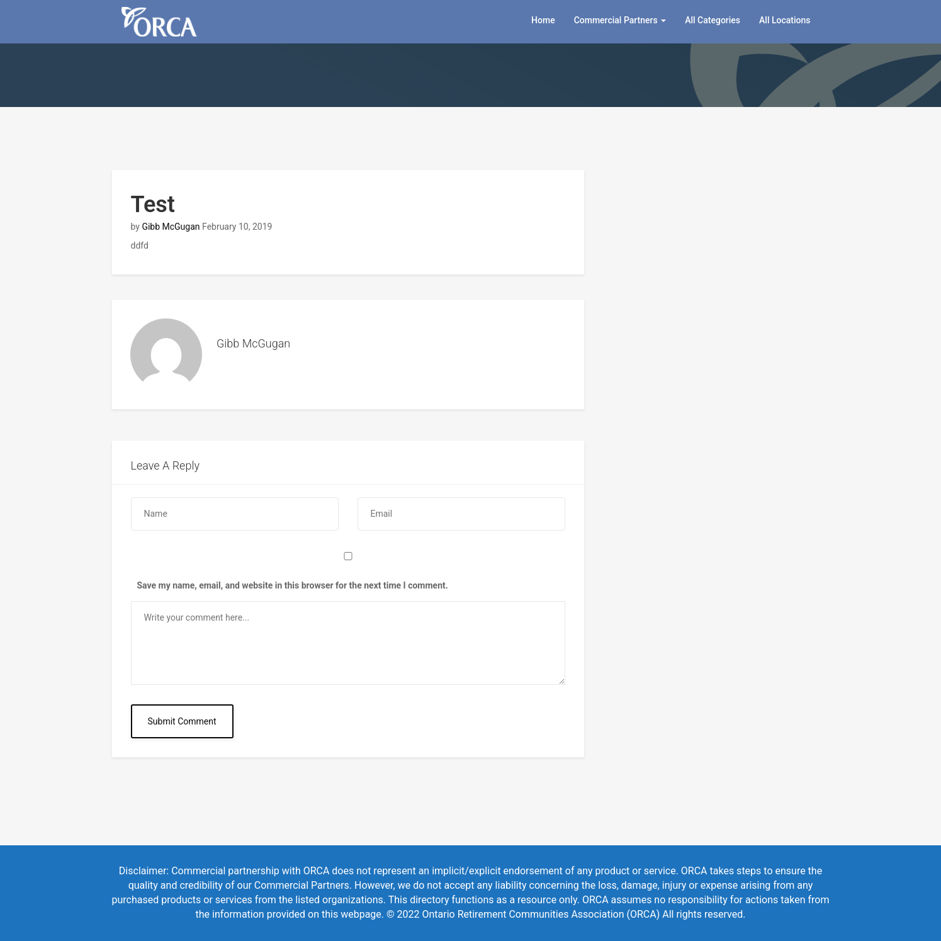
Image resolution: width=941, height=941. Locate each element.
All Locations (784, 20)
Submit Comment (182, 721)
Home (543, 20)
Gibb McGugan (171, 227)
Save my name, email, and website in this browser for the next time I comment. (292, 585)
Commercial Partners (620, 20)
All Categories (712, 20)
